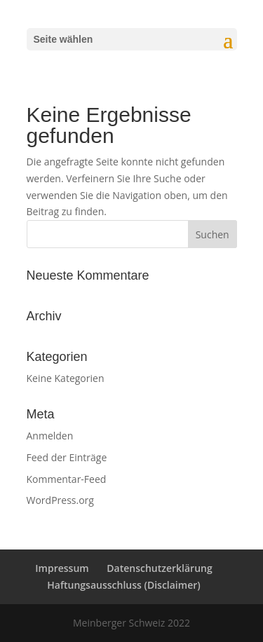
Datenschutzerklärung (159, 568)
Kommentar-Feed (67, 479)
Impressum (61, 568)
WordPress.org (60, 500)
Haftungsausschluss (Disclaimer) (123, 585)
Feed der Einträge (67, 457)
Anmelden (50, 435)
